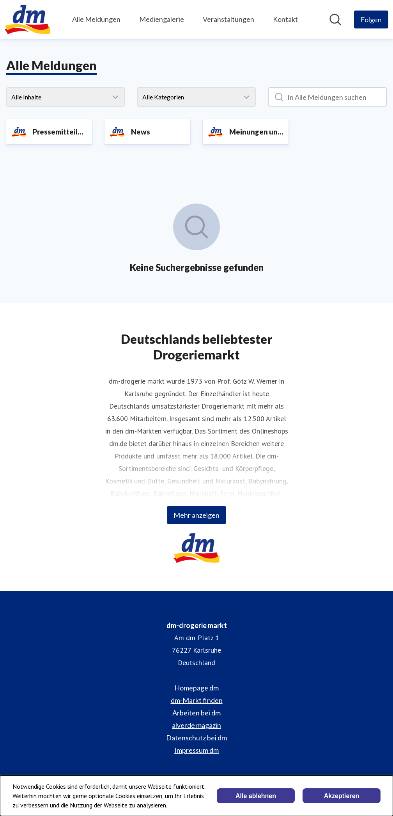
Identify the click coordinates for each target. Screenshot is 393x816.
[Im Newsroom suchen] (335, 19)
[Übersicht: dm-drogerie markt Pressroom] (27, 19)
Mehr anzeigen (196, 515)
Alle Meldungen (96, 19)
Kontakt (285, 19)
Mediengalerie (161, 19)
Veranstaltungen (228, 19)
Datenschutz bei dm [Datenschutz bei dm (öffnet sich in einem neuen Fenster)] (196, 737)
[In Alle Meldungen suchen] (327, 97)
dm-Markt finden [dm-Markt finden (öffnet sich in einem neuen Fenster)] (197, 700)
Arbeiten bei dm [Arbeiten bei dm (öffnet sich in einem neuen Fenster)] (196, 712)
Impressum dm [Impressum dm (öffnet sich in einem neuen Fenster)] (196, 750)
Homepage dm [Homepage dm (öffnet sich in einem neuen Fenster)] (196, 687)
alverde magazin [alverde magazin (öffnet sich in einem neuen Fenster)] (196, 725)
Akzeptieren (341, 796)
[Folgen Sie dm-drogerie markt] (371, 19)
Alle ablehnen (255, 796)
